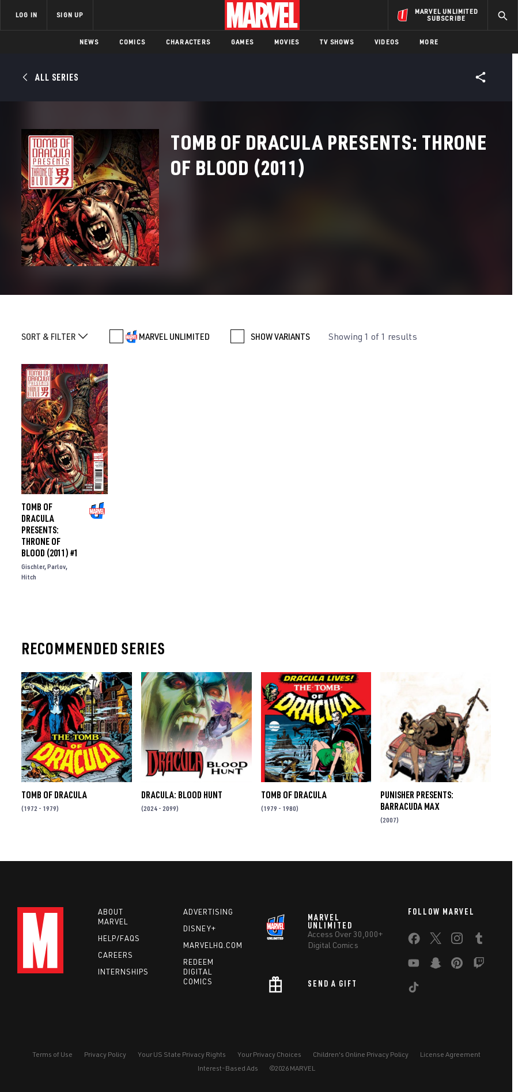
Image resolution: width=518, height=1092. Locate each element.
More (428, 41)
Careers (115, 955)
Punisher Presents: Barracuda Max (416, 800)
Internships (123, 971)
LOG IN (26, 14)
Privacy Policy (105, 1054)
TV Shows (337, 41)
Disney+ (199, 928)
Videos (387, 41)
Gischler (32, 566)
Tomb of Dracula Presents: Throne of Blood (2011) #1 (49, 530)
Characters (188, 41)
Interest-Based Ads (228, 1068)
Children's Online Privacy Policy (361, 1054)
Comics (132, 41)
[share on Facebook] (414, 941)
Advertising (208, 911)
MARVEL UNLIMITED (174, 336)
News (89, 41)
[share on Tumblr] (479, 940)
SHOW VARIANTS (280, 336)
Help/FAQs (119, 938)
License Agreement (450, 1054)
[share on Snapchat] (435, 965)
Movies (286, 41)
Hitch (28, 576)
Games (242, 41)
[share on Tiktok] (413, 989)
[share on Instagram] (457, 940)
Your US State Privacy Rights (182, 1054)
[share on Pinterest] (457, 965)
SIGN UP (69, 14)
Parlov (56, 566)
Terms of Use (52, 1054)
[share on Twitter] (435, 940)
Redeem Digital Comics (198, 971)
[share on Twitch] (479, 965)
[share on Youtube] (413, 965)
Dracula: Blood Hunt (181, 795)
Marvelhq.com (213, 945)
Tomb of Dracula (54, 795)
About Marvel (113, 916)
